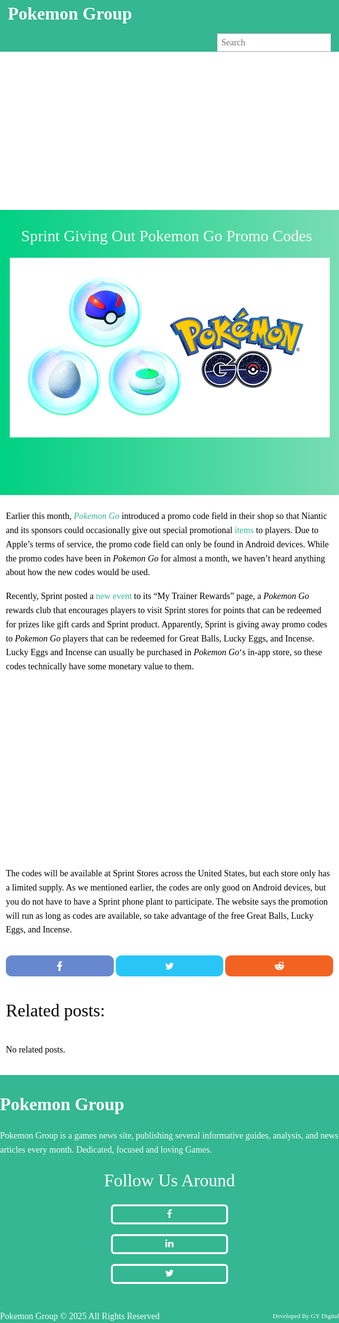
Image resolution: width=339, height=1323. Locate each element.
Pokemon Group (70, 13)
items (244, 530)
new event (113, 596)
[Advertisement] (169, 130)
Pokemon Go (96, 516)
